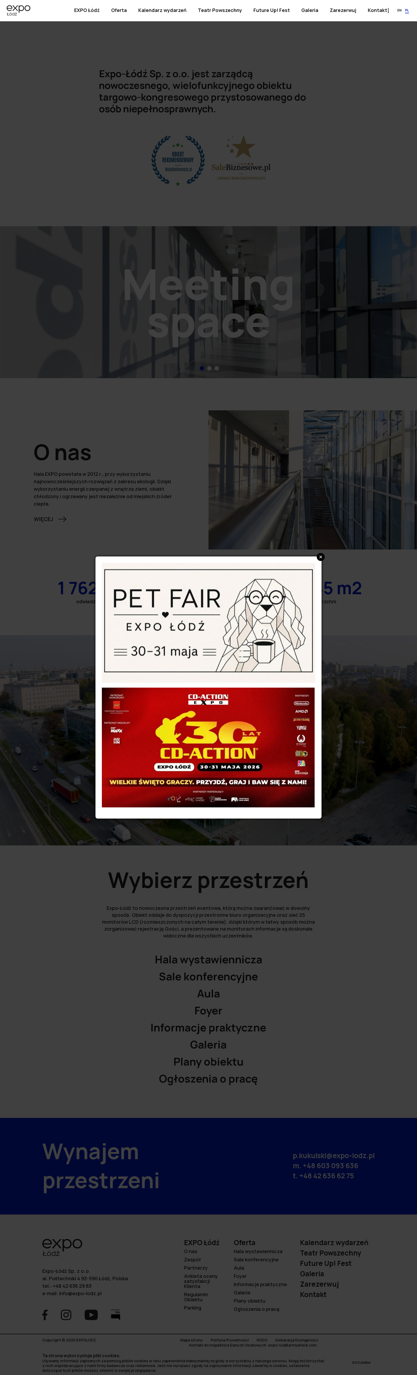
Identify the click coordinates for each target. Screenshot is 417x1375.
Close (321, 557)
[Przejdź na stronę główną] (18, 11)
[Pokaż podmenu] (87, 11)
